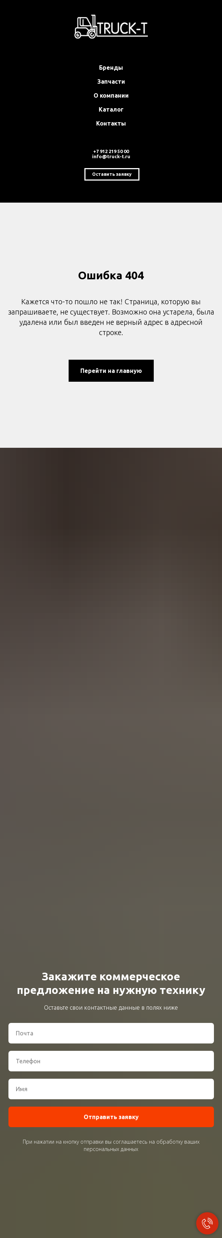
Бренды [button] (111, 67)
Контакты (111, 123)
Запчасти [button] (111, 81)
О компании (111, 95)
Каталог (111, 109)
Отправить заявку (111, 1117)
